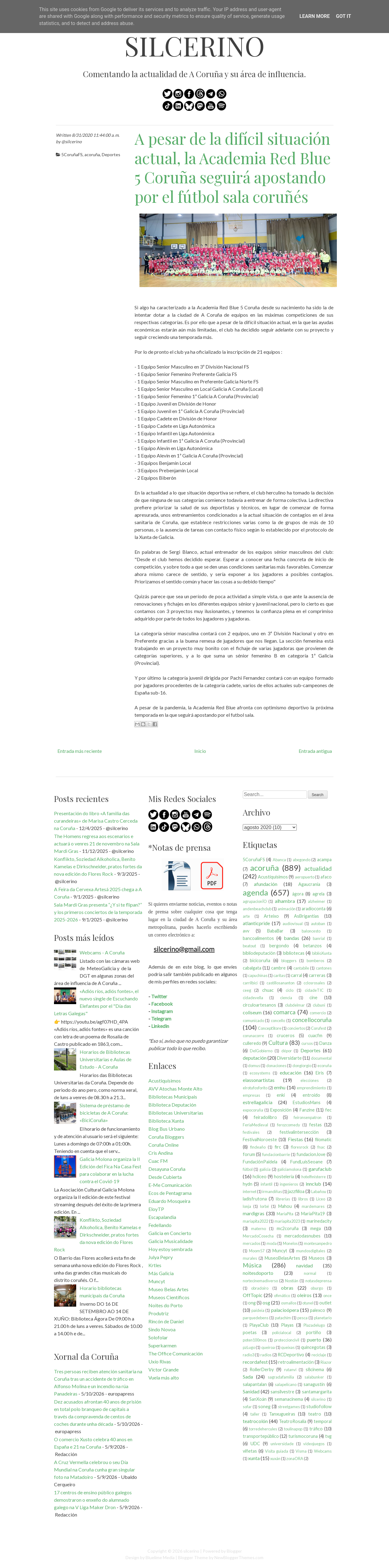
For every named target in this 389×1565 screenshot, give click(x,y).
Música (252, 1265)
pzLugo (249, 1347)
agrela (318, 893)
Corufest (318, 1028)
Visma (301, 1451)
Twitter (159, 996)
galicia (265, 1169)
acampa (324, 859)
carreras (317, 975)
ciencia (286, 997)
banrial (319, 938)
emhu (279, 1087)
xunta (254, 1458)
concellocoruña (312, 1019)
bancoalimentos (258, 938)
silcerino (194, 45)
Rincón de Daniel (166, 1321)
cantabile (301, 968)
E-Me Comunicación (170, 1185)
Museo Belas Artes (168, 1289)
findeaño (258, 1147)
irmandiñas (272, 1191)
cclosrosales (314, 982)
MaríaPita (285, 1213)
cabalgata (252, 967)
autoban (318, 923)
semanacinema (289, 1399)
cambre (278, 967)
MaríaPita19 (313, 1213)
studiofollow (319, 1406)
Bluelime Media (160, 1557)
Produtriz (158, 1313)
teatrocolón (255, 1421)
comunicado (253, 1020)
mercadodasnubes (302, 1235)
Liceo (320, 1198)
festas (315, 1124)
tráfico (316, 1428)
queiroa (268, 1347)
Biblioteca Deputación (172, 1105)
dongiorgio (301, 1065)
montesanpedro (318, 1243)
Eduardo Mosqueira (169, 1201)
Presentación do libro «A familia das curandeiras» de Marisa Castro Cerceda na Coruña (96, 820)
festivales (251, 1132)
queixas (288, 1347)
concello (278, 1020)
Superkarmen (162, 1345)
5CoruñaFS (72, 154)
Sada (248, 1376)
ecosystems (260, 1072)
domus (254, 1065)
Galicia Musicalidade (170, 1241)
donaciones (276, 1065)
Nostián (291, 1280)
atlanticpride (256, 923)
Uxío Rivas (159, 1361)
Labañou (318, 1191)
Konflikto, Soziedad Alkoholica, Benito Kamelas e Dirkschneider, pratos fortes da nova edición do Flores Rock (98, 866)
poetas (250, 1332)
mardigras (253, 1213)
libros (303, 1198)
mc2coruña (288, 1228)
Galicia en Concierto (169, 1233)
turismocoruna (303, 1436)
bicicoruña (260, 960)
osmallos (288, 1302)
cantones (324, 968)
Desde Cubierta (165, 1177)
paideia (257, 1310)
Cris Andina (160, 1153)
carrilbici (250, 982)
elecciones (309, 1080)
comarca (284, 1012)
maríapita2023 (287, 1221)
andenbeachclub (257, 908)
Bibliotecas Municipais (172, 1097)
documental (321, 1058)
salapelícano (285, 1384)
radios (265, 1354)
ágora (298, 893)
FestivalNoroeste (260, 1139)
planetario (323, 1317)
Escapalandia (162, 1217)
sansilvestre (282, 1391)
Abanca (279, 859)
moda (272, 1243)
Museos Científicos (168, 1297)
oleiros (304, 1295)
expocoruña (253, 1110)
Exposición (281, 1109)
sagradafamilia (281, 1377)
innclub (313, 1184)
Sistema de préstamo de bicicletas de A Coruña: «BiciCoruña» (105, 1112)
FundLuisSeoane (306, 1161)
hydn (247, 1184)
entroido (311, 1095)
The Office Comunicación (175, 1353)
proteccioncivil (286, 1340)
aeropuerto (304, 876)
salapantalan (255, 1384)
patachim (283, 1317)
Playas (287, 1325)
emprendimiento (311, 1087)
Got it (343, 16)
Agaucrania (309, 884)
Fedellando (160, 1225)
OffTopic (253, 1295)
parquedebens (255, 1317)
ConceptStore (269, 1028)
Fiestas (295, 1139)
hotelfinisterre (313, 1176)
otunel (307, 1302)
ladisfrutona (255, 1198)
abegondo (301, 859)
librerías (283, 1198)
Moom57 (256, 1250)
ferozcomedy (288, 1124)
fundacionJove (310, 1154)
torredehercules (263, 1428)
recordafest (255, 1362)
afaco (326, 876)
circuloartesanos (259, 1005)
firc (278, 1147)
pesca (302, 1317)
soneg (264, 1406)
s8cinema (315, 1369)
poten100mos (255, 1340)
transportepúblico (261, 1436)
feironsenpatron (307, 1117)
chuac (268, 990)
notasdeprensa (318, 1280)
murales (250, 1258)
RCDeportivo (291, 1354)
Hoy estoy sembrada (170, 1249)
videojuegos (314, 1443)
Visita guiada (276, 1451)
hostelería (284, 1176)
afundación (265, 884)
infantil (266, 1184)
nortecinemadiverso (260, 1280)
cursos (307, 1043)
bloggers (288, 960)
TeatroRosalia (292, 1421)
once (327, 1295)
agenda (255, 892)
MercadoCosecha (258, 1235)
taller (254, 1414)
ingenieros (289, 1184)
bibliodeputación (259, 953)
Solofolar (158, 1337)
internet (249, 1191)
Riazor (326, 1362)
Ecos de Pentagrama (170, 1193)
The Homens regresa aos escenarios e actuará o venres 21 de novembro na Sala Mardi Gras (96, 843)
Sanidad (251, 1391)
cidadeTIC (314, 990)
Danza (325, 1043)
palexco (317, 1310)
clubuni (319, 1005)
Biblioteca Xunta (166, 1121)
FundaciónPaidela (260, 1161)
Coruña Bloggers (166, 1137)
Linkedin (160, 1026)
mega (315, 1228)
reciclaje (319, 1354)
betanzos (312, 945)
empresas (251, 1095)
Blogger (234, 1551)
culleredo (252, 1043)
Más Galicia (161, 1273)
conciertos (296, 1028)
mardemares (313, 1206)
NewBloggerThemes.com (238, 1557)
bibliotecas (293, 953)
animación (287, 908)
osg (266, 1302)
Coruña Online (163, 1145)
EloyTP (156, 1209)
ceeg (247, 990)
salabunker (314, 1377)
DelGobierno (261, 1050)
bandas (291, 938)
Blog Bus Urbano (166, 1129)
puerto (314, 1339)
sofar (247, 1406)
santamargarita (317, 1391)
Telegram (161, 1018)
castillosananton (281, 982)
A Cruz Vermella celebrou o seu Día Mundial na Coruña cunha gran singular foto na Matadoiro (94, 1469)
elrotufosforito (255, 1087)
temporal (323, 1421)
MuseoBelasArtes (282, 1258)
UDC (255, 1443)
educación (290, 1072)
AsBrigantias (306, 916)
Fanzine (307, 1109)
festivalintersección (299, 1132)
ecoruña (324, 1065)
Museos (317, 1258)
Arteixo (271, 916)
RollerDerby (262, 1369)
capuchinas (257, 975)
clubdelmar (295, 1005)
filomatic (323, 1139)
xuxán (275, 1458)
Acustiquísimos (164, 1080)
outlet (325, 1302)
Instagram (162, 1011)
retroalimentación (296, 1362)
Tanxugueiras (282, 1414)
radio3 (248, 1354)
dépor (286, 1050)
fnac (321, 1147)
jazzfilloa (296, 1191)
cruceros (286, 1035)
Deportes (111, 154)
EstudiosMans (307, 1102)
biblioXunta (322, 953)
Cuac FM (158, 1161)
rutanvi (290, 1369)
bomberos (315, 960)
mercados (251, 1243)
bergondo (279, 945)
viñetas (250, 1451)
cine (313, 997)
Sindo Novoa (162, 1329)
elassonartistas (259, 1080)
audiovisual (293, 923)
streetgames (289, 1406)
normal (310, 1273)
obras (287, 1288)
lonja (247, 1206)
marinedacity (319, 1221)
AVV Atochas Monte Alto (175, 1088)
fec (328, 1109)
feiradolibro (265, 1117)
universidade (282, 1443)
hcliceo (260, 1176)
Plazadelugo (314, 1325)
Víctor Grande (163, 1369)
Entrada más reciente (79, 751)
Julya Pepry (160, 1257)
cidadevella (253, 997)
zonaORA (294, 1458)
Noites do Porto (165, 1305)
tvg (328, 1436)
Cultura (278, 1042)
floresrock (299, 1147)
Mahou (285, 1206)
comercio (318, 1012)
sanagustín (314, 1384)
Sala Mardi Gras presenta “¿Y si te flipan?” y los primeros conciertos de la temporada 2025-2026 (98, 912)
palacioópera (285, 1310)
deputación (255, 1058)
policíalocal (281, 1332)
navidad (304, 1265)
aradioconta (313, 908)
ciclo (289, 990)
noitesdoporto (258, 1273)
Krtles (154, 1265)
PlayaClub (259, 1325)
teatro (314, 1414)
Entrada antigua (315, 751)
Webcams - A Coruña (102, 952)
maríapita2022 (255, 1221)
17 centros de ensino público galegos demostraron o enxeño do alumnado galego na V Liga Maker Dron (93, 1499)
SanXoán (258, 1399)
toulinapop (293, 1428)
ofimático (282, 1295)
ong (252, 1302)
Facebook (162, 1004)
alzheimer (316, 901)
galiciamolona (289, 1169)
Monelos (290, 1243)
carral (296, 975)
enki (281, 1095)
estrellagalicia (257, 1102)
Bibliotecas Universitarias (175, 1113)
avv (246, 930)
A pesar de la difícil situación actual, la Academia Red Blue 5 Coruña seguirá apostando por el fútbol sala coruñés (232, 167)
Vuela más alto (163, 1377)
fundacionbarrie (276, 1154)
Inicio (200, 751)
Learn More (315, 16)
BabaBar (275, 930)
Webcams (323, 1451)
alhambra (285, 901)
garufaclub (320, 1169)
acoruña (92, 154)
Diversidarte (289, 1058)
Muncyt (156, 1281)
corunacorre (253, 1035)
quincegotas (313, 1347)
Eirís (320, 1072)
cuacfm (315, 1035)
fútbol (248, 1169)
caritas (279, 975)
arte (246, 916)
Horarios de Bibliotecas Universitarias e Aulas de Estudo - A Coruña (105, 1059)
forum (249, 1154)
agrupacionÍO (255, 901)
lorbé (264, 1206)
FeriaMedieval (255, 1124)
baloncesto (311, 931)
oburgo (317, 1288)
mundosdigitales (310, 1250)
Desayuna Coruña (166, 1169)
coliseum (252, 1012)
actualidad (318, 868)
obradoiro (259, 1288)
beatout (249, 945)
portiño (313, 1332)
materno (258, 1228)
